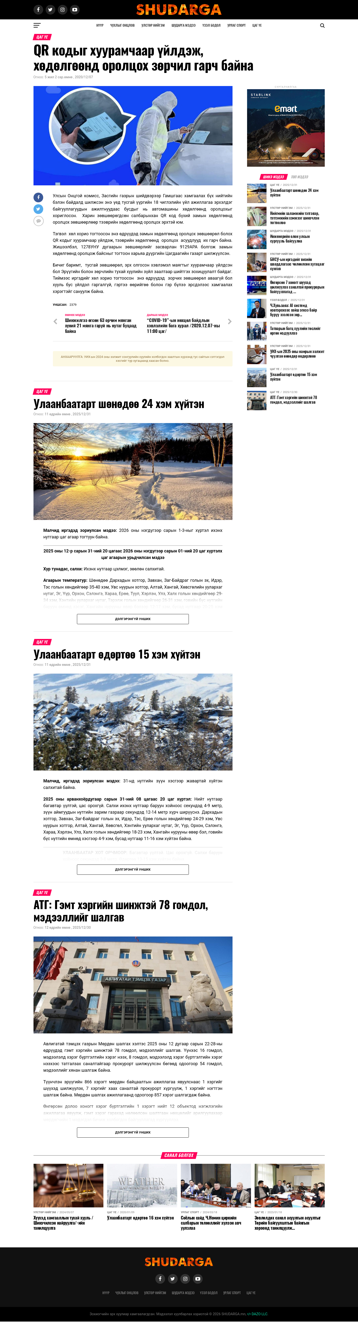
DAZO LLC (257, 1315)
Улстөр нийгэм (153, 25)
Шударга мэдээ (184, 25)
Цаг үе (257, 25)
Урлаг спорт (236, 25)
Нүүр (99, 25)
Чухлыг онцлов (122, 25)
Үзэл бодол (211, 25)
